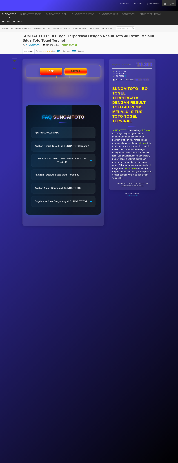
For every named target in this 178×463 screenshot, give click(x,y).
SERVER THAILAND (132, 80)
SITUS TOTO (107, 28)
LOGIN (51, 71)
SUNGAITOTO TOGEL (31, 14)
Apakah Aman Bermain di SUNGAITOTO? (63, 188)
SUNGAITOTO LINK (108, 14)
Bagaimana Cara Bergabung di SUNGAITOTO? (63, 201)
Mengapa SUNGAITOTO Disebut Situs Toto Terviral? (65, 160)
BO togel (146, 130)
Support (81, 51)
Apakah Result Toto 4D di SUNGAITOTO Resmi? (63, 146)
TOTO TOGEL (129, 14)
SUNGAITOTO (9, 14)
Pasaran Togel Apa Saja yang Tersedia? (63, 174)
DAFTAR (75, 71)
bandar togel (130, 168)
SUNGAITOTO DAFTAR (83, 14)
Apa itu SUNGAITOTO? (63, 132)
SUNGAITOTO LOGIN (56, 14)
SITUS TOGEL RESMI (150, 14)
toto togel (143, 143)
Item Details (28, 51)
